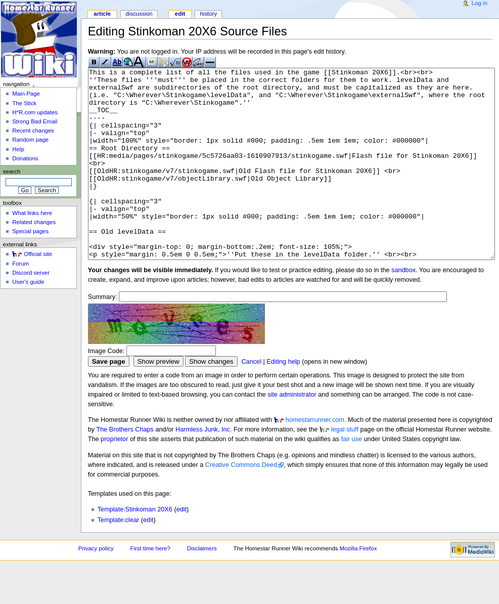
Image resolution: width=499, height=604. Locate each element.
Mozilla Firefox (358, 586)
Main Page (26, 94)
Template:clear (119, 558)
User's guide (28, 282)
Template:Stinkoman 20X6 (135, 547)
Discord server (31, 273)
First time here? (150, 586)
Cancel (251, 399)
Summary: (102, 334)
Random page (30, 140)
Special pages (30, 231)
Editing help (283, 399)
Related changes (34, 222)
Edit (180, 14)
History (208, 14)
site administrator (291, 432)
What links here (32, 213)
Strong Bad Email (34, 121)
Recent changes (33, 130)
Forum (20, 264)
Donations (25, 158)
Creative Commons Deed (241, 502)
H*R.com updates (35, 112)
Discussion (138, 14)
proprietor (114, 477)
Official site (38, 254)
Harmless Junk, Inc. (203, 467)
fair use (351, 477)
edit (181, 547)
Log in (479, 3)
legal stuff (344, 467)
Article (102, 14)
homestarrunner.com (315, 457)
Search (12, 171)
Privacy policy (96, 586)
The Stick (24, 103)
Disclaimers (202, 586)
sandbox (403, 308)
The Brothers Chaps (125, 467)
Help (18, 149)
